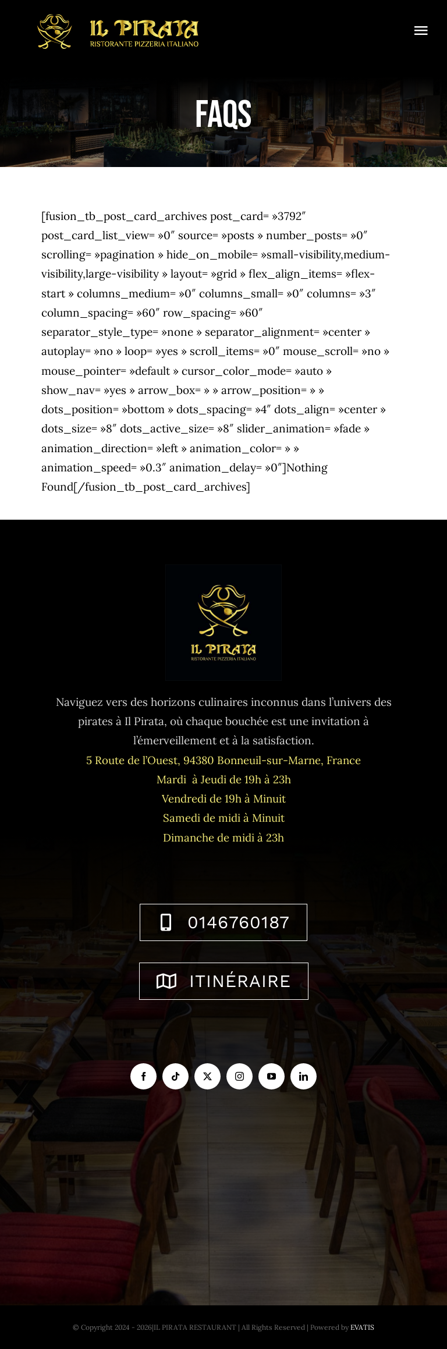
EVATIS (362, 1327)
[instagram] (239, 1076)
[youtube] (271, 1076)
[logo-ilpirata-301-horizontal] (116, 11)
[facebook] (143, 1076)
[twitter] (207, 1076)
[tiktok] (175, 1076)
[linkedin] (303, 1076)
